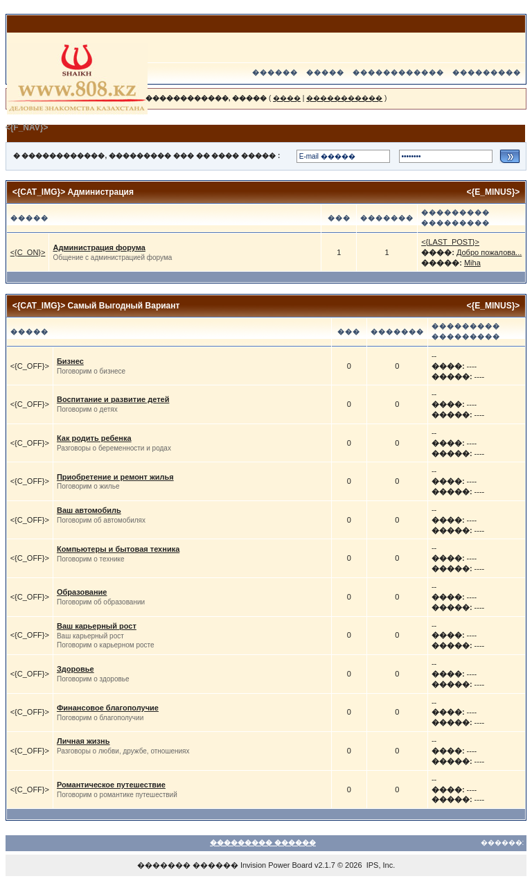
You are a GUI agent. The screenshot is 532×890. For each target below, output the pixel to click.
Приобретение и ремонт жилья (115, 477)
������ (275, 72)
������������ (398, 72)
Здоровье (75, 669)
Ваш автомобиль (89, 510)
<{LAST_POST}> (450, 242)
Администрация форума (99, 247)
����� (325, 72)
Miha (472, 263)
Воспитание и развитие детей (113, 399)
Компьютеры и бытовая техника (118, 549)
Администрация (101, 192)
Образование (82, 592)
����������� (344, 98)
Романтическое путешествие (111, 784)
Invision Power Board (276, 865)
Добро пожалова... (489, 252)
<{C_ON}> (28, 252)
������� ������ (187, 865)
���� (287, 98)
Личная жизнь (83, 741)
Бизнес (70, 361)
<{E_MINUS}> (493, 192)
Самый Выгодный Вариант (124, 306)
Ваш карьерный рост (96, 626)
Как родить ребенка (94, 438)
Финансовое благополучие (108, 708)
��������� (486, 72)
